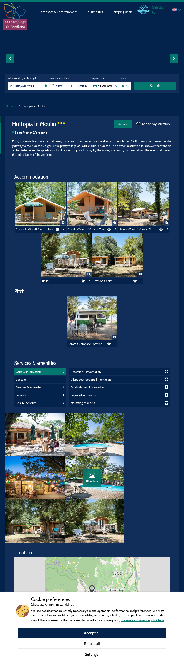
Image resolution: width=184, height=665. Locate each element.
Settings (92, 654)
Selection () (158, 9)
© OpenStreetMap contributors (149, 586)
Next (174, 58)
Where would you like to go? (22, 78)
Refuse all (92, 643)
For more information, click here (142, 620)
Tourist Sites (94, 12)
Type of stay (98, 78)
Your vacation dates (59, 78)
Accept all (92, 632)
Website (123, 124)
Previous (10, 58)
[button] (92, 548)
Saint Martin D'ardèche (29, 133)
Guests (123, 78)
